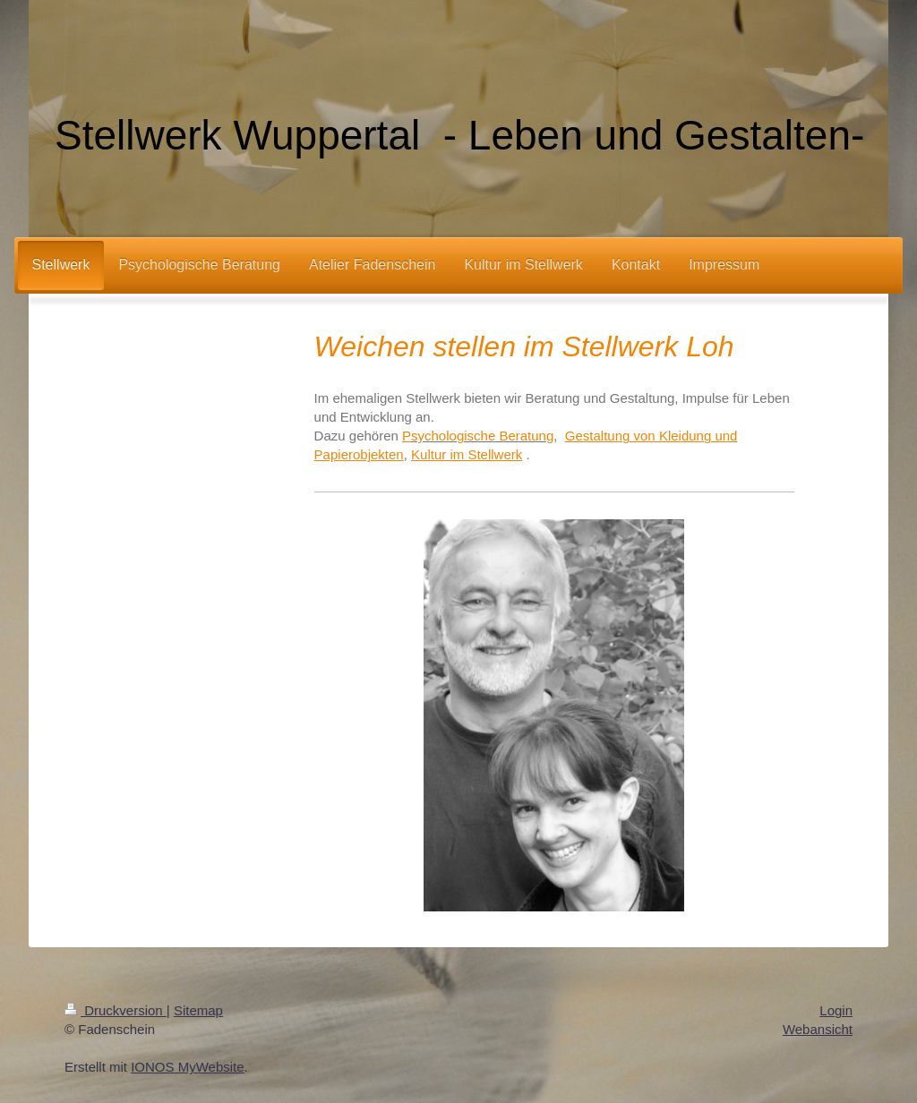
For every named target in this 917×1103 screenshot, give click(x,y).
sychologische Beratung (482, 435)
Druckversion (115, 1010)
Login (836, 1010)
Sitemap (198, 1010)
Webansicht (818, 1029)
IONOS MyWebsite (187, 1066)
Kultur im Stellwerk (466, 454)
